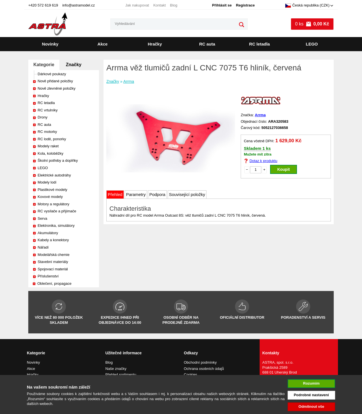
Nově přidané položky (55, 81)
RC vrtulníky (48, 110)
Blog (173, 5)
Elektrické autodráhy (54, 175)
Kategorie (43, 64)
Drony (43, 117)
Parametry (136, 194)
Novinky (50, 44)
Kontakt (159, 5)
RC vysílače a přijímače (57, 211)
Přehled (115, 194)
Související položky (187, 194)
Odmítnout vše (311, 406)
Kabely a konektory (53, 240)
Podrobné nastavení (311, 395)
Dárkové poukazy (52, 74)
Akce (103, 44)
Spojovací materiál (53, 269)
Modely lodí (47, 182)
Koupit (283, 169)
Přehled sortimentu (120, 374)
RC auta (207, 44)
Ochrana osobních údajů (204, 368)
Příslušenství (48, 276)
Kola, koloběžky (50, 153)
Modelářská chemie (54, 255)
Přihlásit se (222, 5)
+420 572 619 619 (43, 5)
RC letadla (259, 44)
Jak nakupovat (137, 5)
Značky (73, 64)
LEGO (312, 44)
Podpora (157, 194)
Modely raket (48, 146)
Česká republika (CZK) (307, 5)
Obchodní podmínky (200, 362)
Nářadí (43, 247)
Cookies (190, 374)
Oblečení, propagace (54, 283)
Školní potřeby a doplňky (58, 160)
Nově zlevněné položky (57, 88)
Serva (42, 218)
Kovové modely (50, 197)
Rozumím (311, 383)
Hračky (155, 44)
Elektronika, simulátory (56, 225)
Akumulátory (48, 233)
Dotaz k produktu (263, 161)
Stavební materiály (53, 262)
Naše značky (115, 368)
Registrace (245, 5)
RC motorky (47, 132)
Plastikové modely (52, 189)
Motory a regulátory (53, 204)
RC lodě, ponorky (52, 139)
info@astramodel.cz (78, 5)
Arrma (128, 81)
